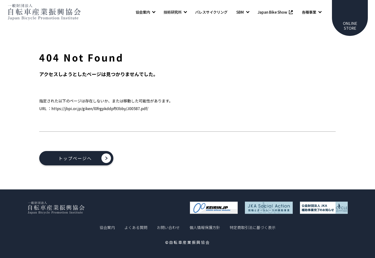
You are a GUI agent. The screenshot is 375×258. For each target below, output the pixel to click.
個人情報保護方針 (204, 227)
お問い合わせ (168, 227)
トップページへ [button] (75, 158)
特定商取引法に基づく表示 (253, 227)
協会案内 (107, 227)
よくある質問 (135, 227)
